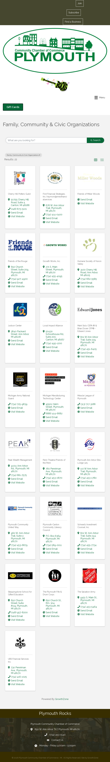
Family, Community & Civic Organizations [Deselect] (23, 155)
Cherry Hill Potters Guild (19, 194)
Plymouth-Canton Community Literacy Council (52, 527)
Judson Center (15, 325)
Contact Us (57, 740)
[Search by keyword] (46, 140)
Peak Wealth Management (20, 460)
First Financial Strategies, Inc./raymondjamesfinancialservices (55, 197)
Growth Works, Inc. (51, 261)
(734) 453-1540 (57, 734)
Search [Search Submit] (95, 140)
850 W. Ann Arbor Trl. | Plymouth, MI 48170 (57, 729)
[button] (80, 3)
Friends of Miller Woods (88, 194)
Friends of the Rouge (17, 261)
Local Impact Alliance (53, 325)
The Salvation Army (86, 592)
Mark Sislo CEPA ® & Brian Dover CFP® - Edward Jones (87, 328)
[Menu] (99, 98)
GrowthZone (61, 699)
